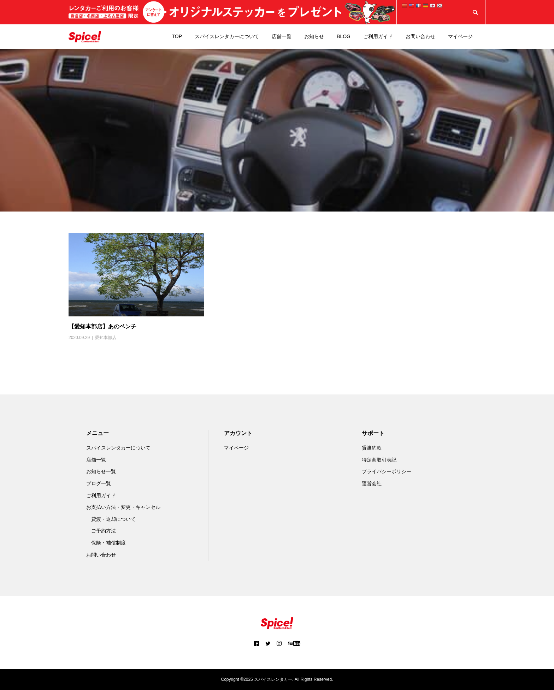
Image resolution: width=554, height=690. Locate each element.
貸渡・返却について (113, 519)
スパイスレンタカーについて (227, 36)
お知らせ (314, 36)
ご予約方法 (103, 531)
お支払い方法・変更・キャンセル (123, 507)
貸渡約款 (372, 448)
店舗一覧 (281, 36)
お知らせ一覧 (101, 471)
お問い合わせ (420, 36)
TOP (177, 36)
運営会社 (372, 483)
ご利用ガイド (378, 36)
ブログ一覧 (98, 483)
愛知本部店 (105, 337)
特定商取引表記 (379, 460)
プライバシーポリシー (386, 471)
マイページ (460, 36)
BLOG (343, 36)
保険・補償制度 (108, 543)
